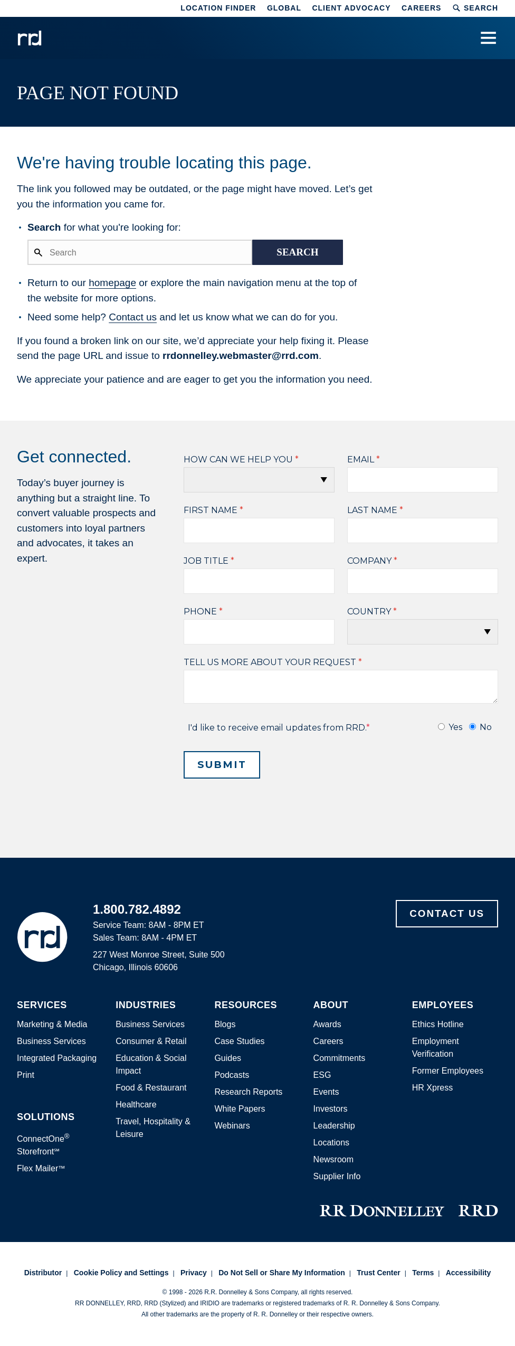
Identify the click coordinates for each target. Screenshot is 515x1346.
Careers (421, 8)
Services (42, 1005)
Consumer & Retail (151, 1041)
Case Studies (239, 1041)
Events (326, 1091)
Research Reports (248, 1091)
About (331, 1005)
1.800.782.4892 (137, 909)
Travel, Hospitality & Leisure (153, 1128)
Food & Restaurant (151, 1087)
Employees (443, 1005)
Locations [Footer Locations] (331, 1142)
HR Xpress (432, 1087)
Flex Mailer (41, 1168)
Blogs (224, 1024)
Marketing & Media (52, 1024)
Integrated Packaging (57, 1058)
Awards (327, 1024)
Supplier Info (337, 1176)
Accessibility (468, 1272)
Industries (146, 1005)
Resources (245, 1005)
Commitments (339, 1058)
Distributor (43, 1272)
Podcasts (231, 1074)
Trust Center (378, 1272)
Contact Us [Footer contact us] (446, 913)
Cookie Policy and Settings (121, 1272)
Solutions (46, 1117)
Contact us (133, 317)
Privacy (193, 1272)
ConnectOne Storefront (43, 1144)
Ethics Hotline (438, 1024)
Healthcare (136, 1104)
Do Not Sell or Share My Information (281, 1272)
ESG (322, 1074)
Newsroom (333, 1159)
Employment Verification (435, 1047)
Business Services (51, 1041)
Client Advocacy (351, 8)
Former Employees (447, 1070)
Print (25, 1074)
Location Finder (218, 8)
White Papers (239, 1108)
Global (284, 8)
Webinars (232, 1125)
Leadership (334, 1125)
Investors (330, 1108)
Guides (227, 1058)
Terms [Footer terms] (423, 1272)
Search (475, 8)
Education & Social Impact (151, 1064)
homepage (112, 282)
